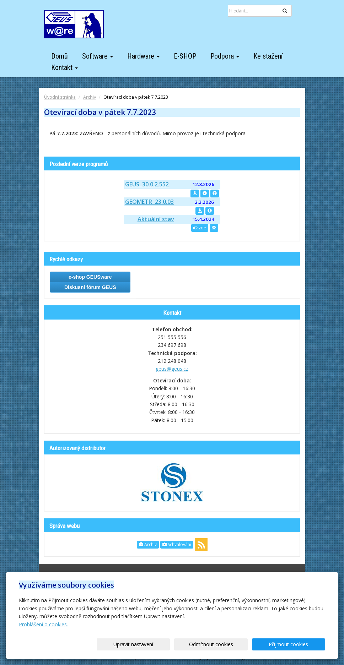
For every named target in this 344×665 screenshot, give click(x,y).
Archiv (89, 97)
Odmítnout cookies (239, 644)
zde (199, 228)
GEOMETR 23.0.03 (149, 202)
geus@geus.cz (172, 368)
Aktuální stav (156, 219)
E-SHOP (185, 56)
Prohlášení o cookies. (43, 624)
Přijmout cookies (298, 644)
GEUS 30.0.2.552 (147, 184)
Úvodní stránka (60, 97)
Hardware (143, 56)
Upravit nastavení (181, 644)
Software (97, 56)
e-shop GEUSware (90, 277)
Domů (59, 56)
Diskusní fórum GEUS (90, 287)
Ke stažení (268, 56)
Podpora (224, 56)
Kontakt (64, 67)
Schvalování (176, 544)
